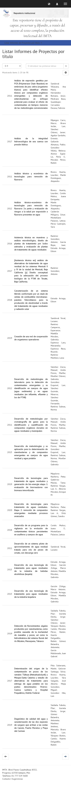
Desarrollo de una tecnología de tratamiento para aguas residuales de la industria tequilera (31, 594)
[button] (49, 3)
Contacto (6, 778)
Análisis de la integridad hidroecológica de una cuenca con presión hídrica (31, 141)
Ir (66, 66)
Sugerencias (17, 778)
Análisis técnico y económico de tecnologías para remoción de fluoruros (31, 176)
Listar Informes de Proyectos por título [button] (23, 42)
